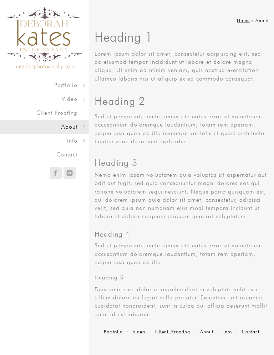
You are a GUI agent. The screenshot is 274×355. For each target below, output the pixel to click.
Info (72, 140)
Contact (66, 154)
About (69, 126)
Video (69, 99)
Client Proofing (56, 112)
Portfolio (65, 85)
